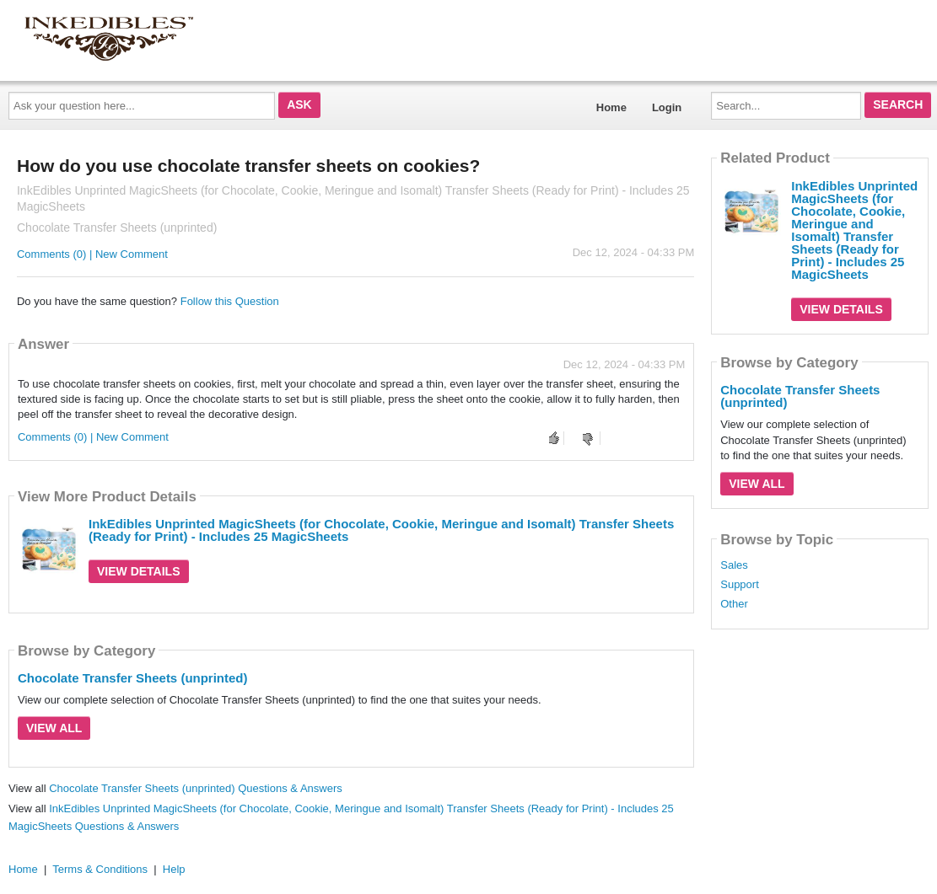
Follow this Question (229, 301)
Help (174, 869)
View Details (138, 571)
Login (666, 107)
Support (739, 585)
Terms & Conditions (100, 869)
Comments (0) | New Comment (92, 254)
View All (54, 728)
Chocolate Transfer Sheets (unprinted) (133, 678)
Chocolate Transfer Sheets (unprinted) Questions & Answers (195, 788)
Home (611, 107)
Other (734, 604)
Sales (734, 565)
